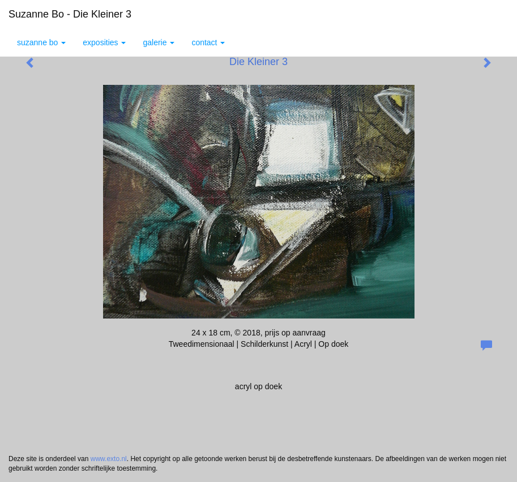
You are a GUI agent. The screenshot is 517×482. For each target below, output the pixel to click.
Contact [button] (208, 42)
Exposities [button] (104, 42)
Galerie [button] (158, 42)
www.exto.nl (109, 459)
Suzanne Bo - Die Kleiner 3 (69, 14)
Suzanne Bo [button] (41, 42)
